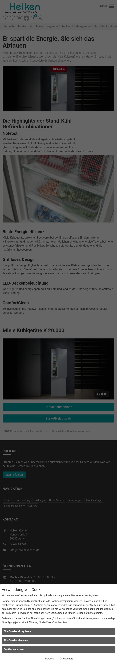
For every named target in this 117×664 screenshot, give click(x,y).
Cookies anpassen (14, 649)
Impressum (50, 658)
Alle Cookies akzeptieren (17, 631)
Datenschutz (66, 658)
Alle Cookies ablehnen (16, 640)
